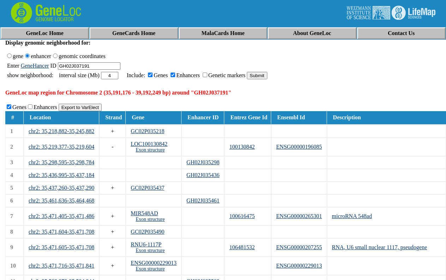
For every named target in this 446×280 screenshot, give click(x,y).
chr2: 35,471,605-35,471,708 (61, 247)
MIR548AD (144, 213)
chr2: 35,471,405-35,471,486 (61, 216)
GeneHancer (35, 66)
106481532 (242, 247)
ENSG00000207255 (299, 247)
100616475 (242, 216)
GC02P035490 (147, 232)
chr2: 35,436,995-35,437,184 (61, 175)
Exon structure (150, 150)
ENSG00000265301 (299, 216)
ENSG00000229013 (154, 263)
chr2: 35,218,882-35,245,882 (61, 131)
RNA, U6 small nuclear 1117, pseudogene (379, 247)
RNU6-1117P (146, 244)
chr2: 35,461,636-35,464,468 (61, 201)
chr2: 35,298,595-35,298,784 (61, 162)
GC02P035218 (147, 131)
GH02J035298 (202, 162)
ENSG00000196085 (299, 147)
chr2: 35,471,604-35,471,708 (61, 232)
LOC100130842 (149, 144)
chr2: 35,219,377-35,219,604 (61, 147)
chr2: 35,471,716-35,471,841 (61, 266)
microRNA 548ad (352, 216)
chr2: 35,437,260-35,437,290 (61, 188)
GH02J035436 (202, 175)
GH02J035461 (202, 201)
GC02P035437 (147, 188)
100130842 (242, 147)
